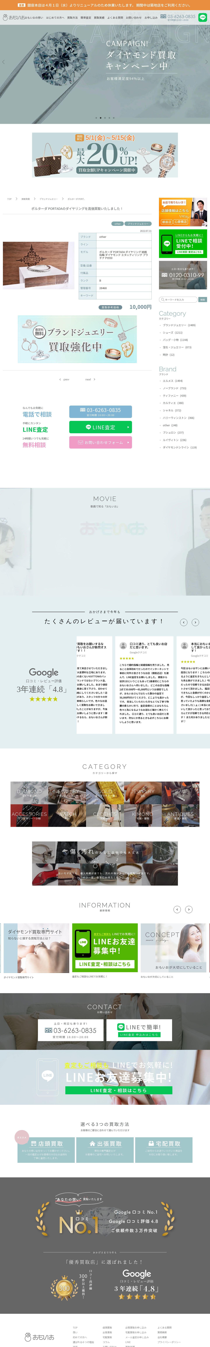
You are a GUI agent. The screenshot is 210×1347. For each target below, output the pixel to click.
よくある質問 (115, 17)
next (88, 379)
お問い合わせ (134, 17)
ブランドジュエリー (138, 223)
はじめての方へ (55, 17)
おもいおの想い (34, 17)
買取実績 (99, 17)
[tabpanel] (105, 62)
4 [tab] (109, 118)
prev (66, 379)
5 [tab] (113, 118)
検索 (202, 299)
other (118, 223)
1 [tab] (96, 118)
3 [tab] (105, 118)
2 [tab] (100, 118)
